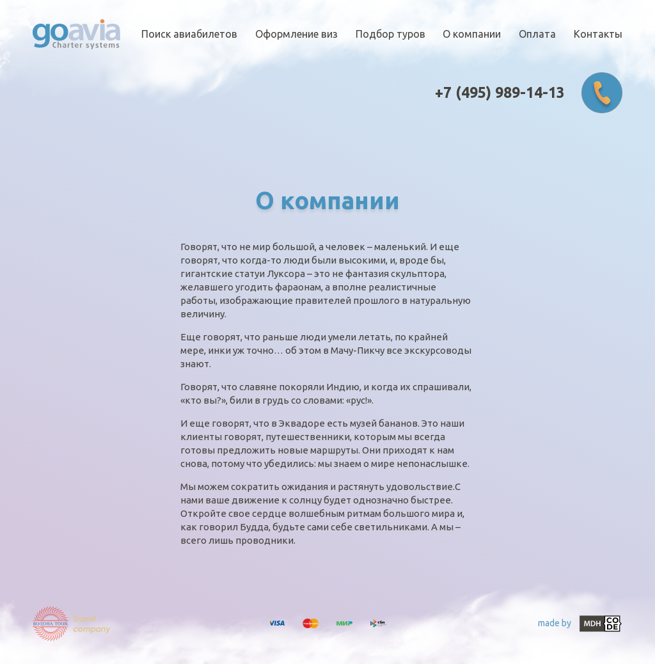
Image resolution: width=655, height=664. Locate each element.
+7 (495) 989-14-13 (500, 93)
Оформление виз (296, 34)
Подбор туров (390, 34)
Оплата (537, 34)
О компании (472, 34)
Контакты (598, 34)
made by (580, 623)
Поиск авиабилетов (189, 34)
